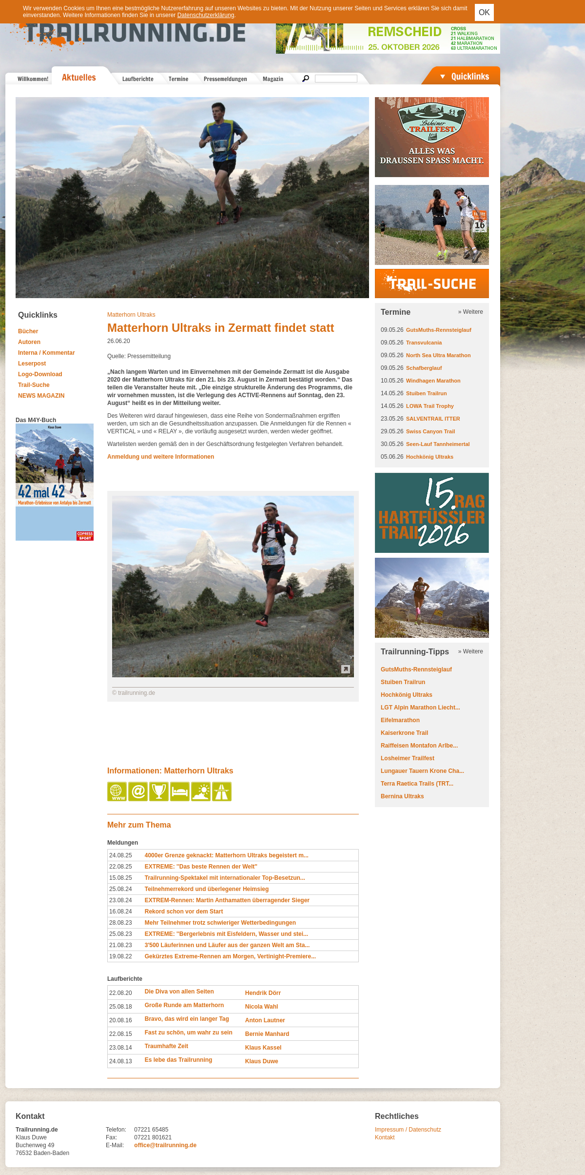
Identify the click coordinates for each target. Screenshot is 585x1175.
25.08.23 (120, 934)
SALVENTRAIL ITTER (433, 419)
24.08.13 (120, 1061)
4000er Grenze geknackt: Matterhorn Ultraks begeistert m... (227, 855)
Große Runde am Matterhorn (184, 1005)
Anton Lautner (265, 1020)
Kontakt (385, 1137)
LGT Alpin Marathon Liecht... (420, 707)
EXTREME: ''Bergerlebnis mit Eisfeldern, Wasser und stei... (226, 934)
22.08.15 (120, 1034)
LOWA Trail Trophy (430, 406)
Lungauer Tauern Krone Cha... (422, 771)
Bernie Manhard (267, 1034)
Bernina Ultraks (402, 796)
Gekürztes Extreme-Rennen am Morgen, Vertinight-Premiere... (230, 956)
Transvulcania (424, 342)
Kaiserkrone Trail (404, 732)
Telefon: (116, 1129)
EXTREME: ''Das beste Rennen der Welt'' (201, 866)
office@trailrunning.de (165, 1145)
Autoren (29, 342)
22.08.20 (120, 993)
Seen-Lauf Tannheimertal (438, 444)
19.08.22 (120, 956)
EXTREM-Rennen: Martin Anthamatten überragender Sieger (227, 900)
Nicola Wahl (261, 1006)
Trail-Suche (34, 385)
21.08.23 (120, 945)
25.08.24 (120, 889)
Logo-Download (40, 374)
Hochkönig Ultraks (429, 457)
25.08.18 (120, 1006)
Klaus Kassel (263, 1047)
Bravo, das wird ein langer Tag (187, 1018)
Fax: (111, 1137)
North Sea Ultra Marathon (438, 355)
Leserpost (32, 363)
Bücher (28, 331)
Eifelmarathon (400, 720)
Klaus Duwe (261, 1061)
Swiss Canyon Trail (430, 431)
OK (484, 12)
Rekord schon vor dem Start (184, 911)
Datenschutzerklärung (205, 15)
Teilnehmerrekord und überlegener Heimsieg (207, 889)
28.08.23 (120, 922)
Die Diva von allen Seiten (179, 991)
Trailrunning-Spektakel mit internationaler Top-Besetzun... (225, 877)
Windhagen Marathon (433, 381)
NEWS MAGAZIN (41, 395)
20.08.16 (120, 1020)
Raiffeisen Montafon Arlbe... (419, 745)
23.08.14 (120, 1047)
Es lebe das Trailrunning (179, 1059)
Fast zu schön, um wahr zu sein (189, 1032)
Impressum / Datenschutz (408, 1129)
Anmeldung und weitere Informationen (160, 456)
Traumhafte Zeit (166, 1046)
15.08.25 (120, 877)
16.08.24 (120, 911)
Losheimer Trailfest (407, 758)
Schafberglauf (424, 368)
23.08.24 (120, 900)
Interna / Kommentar (46, 352)
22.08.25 (120, 866)
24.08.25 (120, 855)
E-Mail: (115, 1145)
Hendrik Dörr (263, 993)
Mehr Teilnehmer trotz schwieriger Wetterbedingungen (220, 922)
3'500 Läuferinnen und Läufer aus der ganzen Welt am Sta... (227, 945)
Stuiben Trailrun (426, 393)
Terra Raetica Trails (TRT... (417, 783)
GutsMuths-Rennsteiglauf (438, 330)
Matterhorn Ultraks (131, 314)
